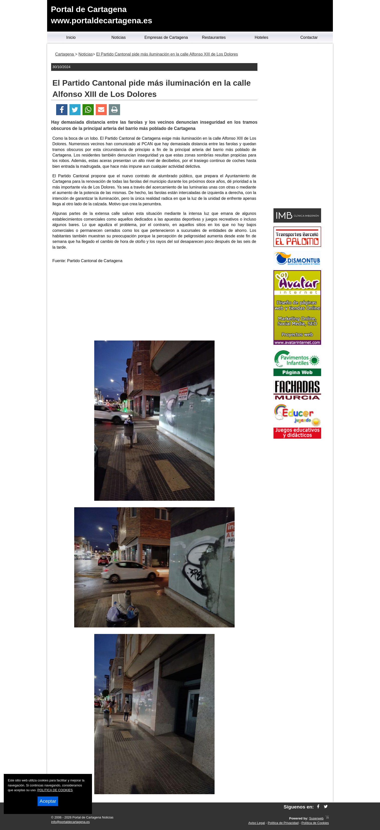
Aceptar (48, 801)
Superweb (316, 818)
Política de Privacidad (283, 823)
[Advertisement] (154, 303)
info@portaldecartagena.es (70, 822)
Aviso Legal (256, 823)
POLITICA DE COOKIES (55, 790)
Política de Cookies (315, 823)
